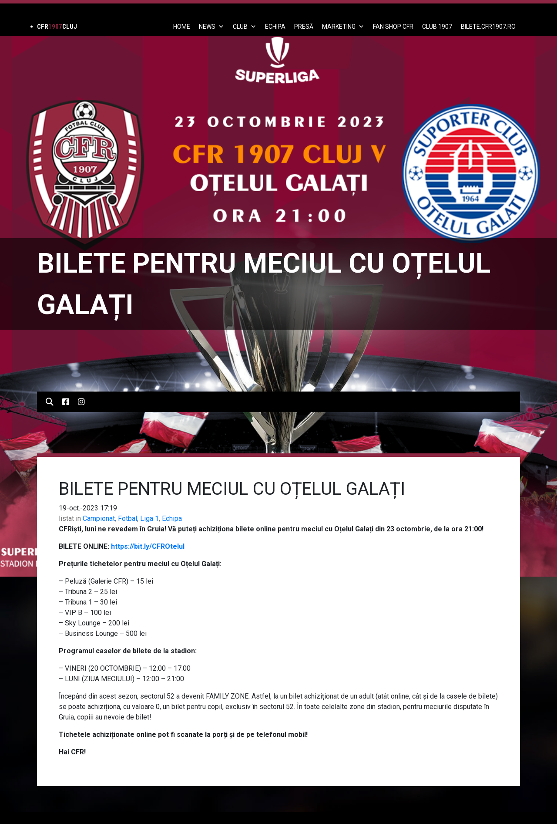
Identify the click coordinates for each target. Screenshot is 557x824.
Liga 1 (149, 518)
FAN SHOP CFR (393, 26)
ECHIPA (275, 26)
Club (244, 26)
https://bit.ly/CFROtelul (148, 546)
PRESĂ (303, 26)
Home (181, 26)
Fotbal (127, 518)
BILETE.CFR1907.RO (488, 26)
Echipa (172, 518)
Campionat (99, 518)
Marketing (343, 26)
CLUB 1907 (437, 26)
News (211, 26)
